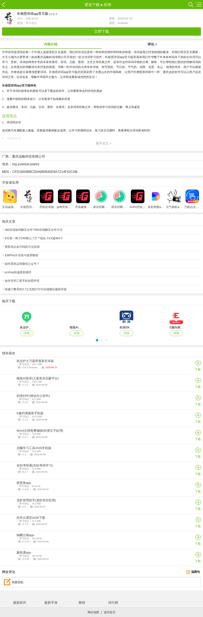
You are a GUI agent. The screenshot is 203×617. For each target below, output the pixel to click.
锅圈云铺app (25, 535)
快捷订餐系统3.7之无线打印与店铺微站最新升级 (36, 289)
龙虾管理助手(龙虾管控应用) (36, 500)
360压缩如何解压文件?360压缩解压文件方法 (33, 229)
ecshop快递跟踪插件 (18, 272)
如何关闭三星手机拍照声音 (22, 280)
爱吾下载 (5, 4)
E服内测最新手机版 (30, 413)
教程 (82, 602)
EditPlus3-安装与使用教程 (21, 255)
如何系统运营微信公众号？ (22, 263)
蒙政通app (24, 552)
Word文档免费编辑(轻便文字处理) (40, 430)
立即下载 (101, 31)
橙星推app (24, 483)
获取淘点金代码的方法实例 (22, 246)
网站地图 (93, 612)
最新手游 (51, 602)
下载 (198, 365)
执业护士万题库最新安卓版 (35, 361)
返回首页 (109, 612)
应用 (107, 5)
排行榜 (113, 602)
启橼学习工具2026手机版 (34, 448)
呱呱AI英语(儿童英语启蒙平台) (38, 378)
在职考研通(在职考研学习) (35, 465)
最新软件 (19, 602)
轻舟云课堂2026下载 (31, 517)
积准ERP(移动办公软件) (33, 395)
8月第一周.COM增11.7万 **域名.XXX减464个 (34, 238)
